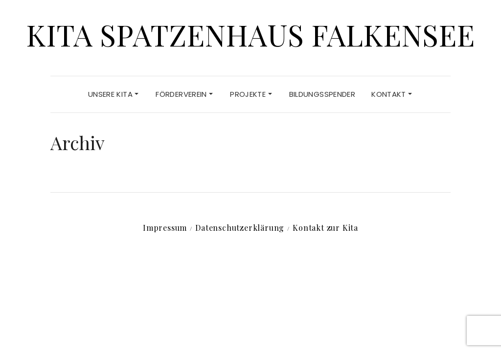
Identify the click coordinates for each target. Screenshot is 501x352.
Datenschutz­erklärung (239, 227)
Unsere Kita (113, 94)
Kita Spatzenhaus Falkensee (250, 34)
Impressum (165, 227)
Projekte (251, 94)
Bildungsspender (322, 94)
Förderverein (184, 94)
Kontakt (391, 94)
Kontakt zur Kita (325, 227)
